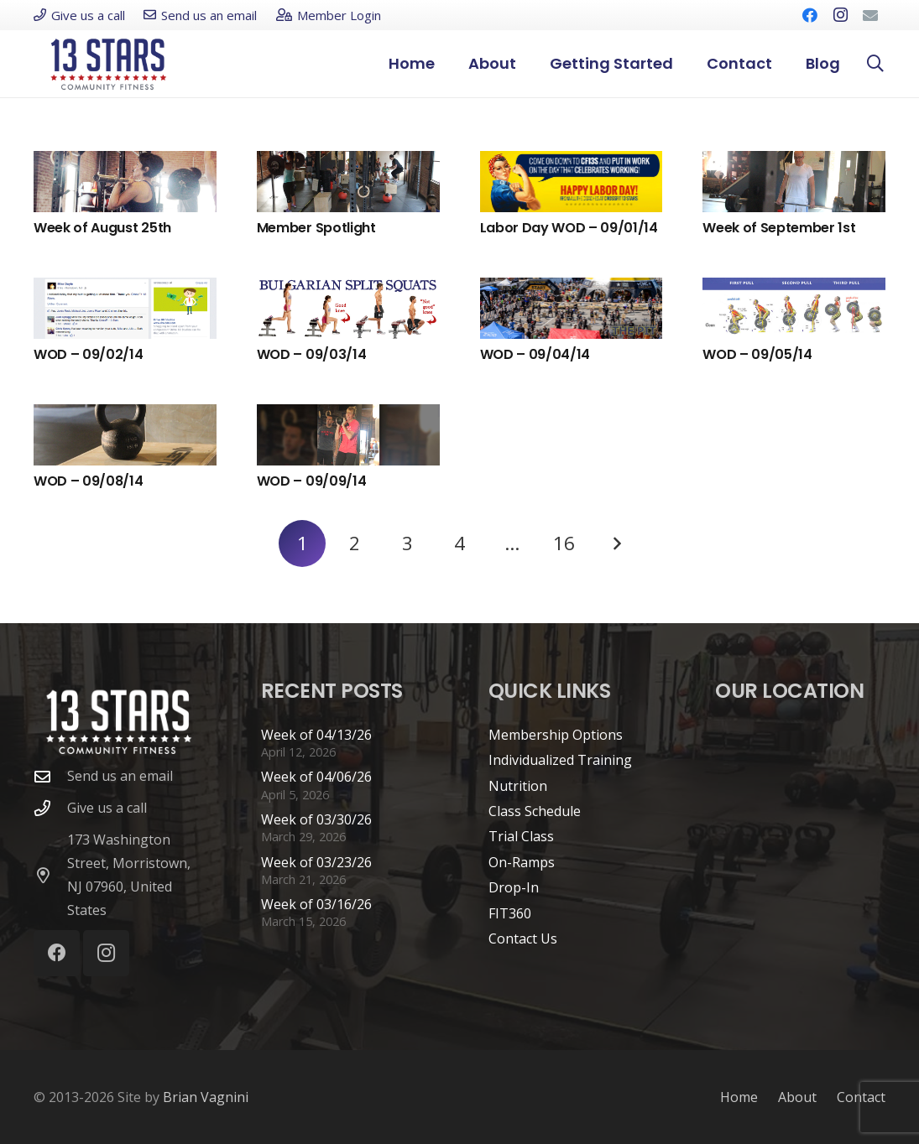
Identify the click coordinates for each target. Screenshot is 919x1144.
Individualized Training (560, 760)
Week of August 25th (102, 227)
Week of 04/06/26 (316, 776)
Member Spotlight (316, 227)
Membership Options (555, 734)
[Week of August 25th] (125, 181)
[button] (875, 64)
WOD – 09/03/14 (312, 354)
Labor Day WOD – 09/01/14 (569, 227)
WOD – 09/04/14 (535, 354)
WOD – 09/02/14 (89, 354)
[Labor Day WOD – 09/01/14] (571, 181)
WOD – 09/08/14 (89, 481)
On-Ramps (521, 862)
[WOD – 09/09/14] (348, 434)
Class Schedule (534, 811)
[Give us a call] (50, 808)
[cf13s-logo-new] (108, 64)
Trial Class (521, 836)
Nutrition (517, 786)
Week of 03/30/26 (316, 819)
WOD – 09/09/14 (312, 481)
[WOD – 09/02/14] (125, 308)
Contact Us (522, 938)
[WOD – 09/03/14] (348, 308)
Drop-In (513, 887)
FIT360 (509, 913)
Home (739, 1097)
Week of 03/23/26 (316, 862)
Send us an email (120, 776)
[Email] (870, 15)
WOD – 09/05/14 (757, 354)
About (797, 1097)
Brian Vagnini (205, 1097)
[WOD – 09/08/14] (125, 434)
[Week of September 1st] (793, 181)
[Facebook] (810, 15)
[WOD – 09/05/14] (793, 308)
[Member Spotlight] (348, 181)
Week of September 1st (778, 227)
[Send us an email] (50, 776)
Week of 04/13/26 (316, 734)
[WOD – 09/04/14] (571, 308)
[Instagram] (840, 15)
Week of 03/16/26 (316, 904)
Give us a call (107, 807)
